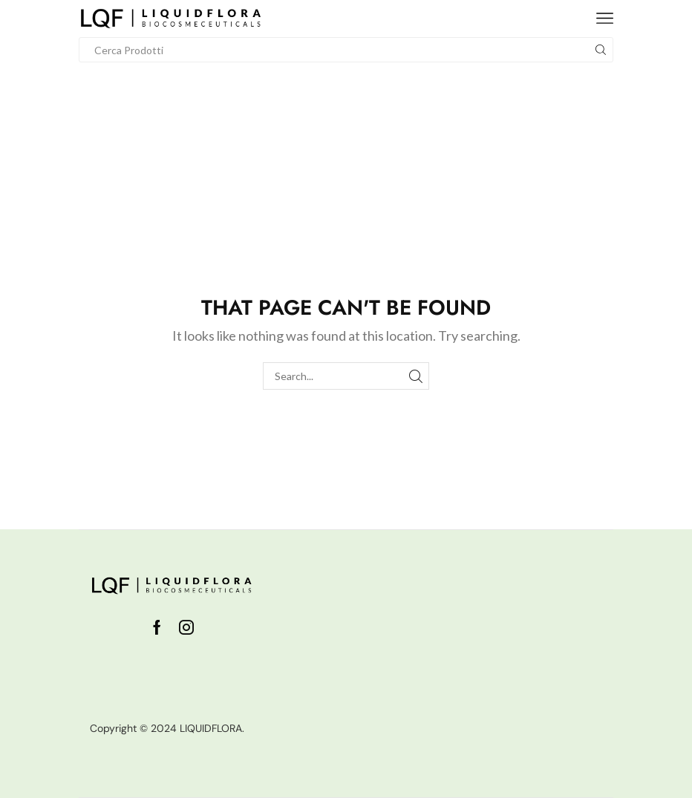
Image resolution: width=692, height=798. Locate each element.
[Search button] (601, 50)
